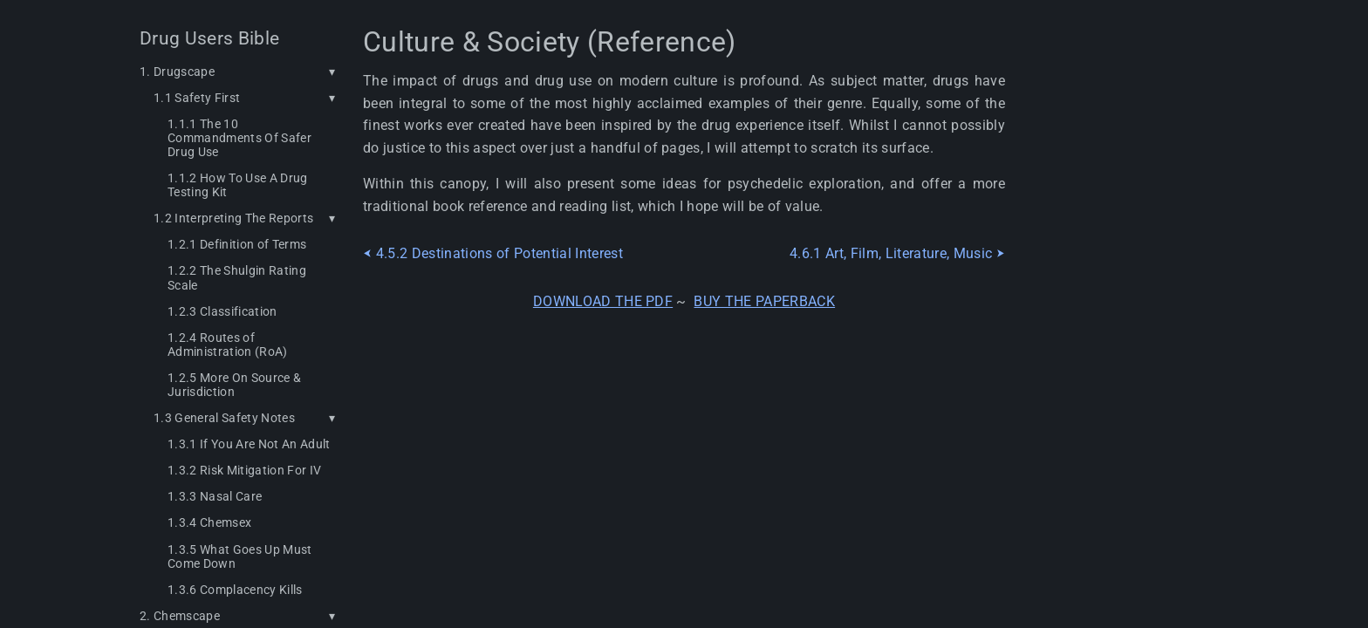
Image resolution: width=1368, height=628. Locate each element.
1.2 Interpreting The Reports (233, 218)
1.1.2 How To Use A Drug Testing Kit (238, 185)
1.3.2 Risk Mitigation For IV (244, 470)
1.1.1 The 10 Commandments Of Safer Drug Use (239, 138)
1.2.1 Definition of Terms (237, 244)
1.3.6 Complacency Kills (235, 590)
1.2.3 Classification (222, 311)
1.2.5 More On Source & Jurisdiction (234, 385)
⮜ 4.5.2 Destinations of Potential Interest (493, 254)
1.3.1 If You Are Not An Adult (249, 444)
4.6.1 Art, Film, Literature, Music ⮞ (897, 254)
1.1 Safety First (197, 98)
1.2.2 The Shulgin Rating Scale (237, 277)
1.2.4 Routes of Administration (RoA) (228, 344)
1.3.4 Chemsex (209, 522)
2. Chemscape (180, 616)
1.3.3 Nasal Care (215, 496)
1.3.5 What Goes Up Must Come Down (240, 556)
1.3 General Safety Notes (224, 418)
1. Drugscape (177, 71)
